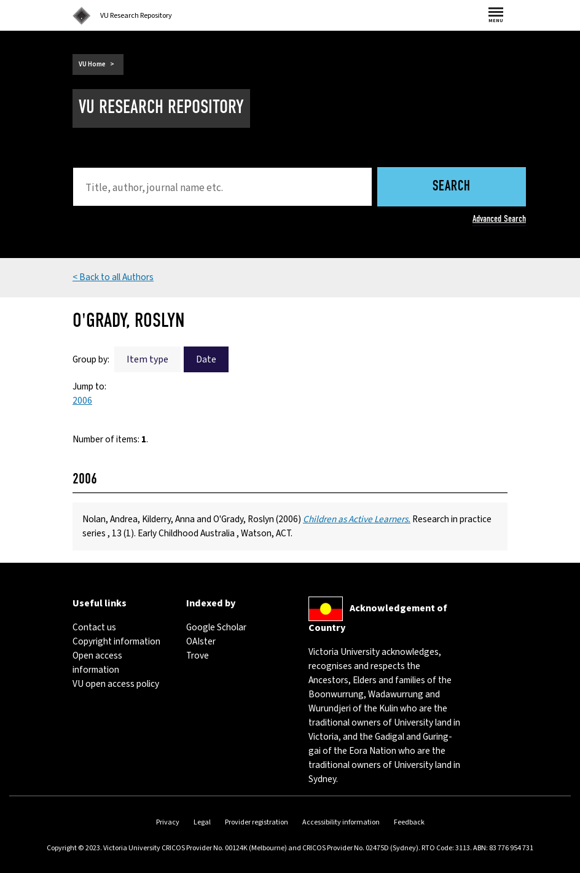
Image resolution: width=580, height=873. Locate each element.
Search (452, 187)
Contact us (94, 627)
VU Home (92, 64)
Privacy (167, 822)
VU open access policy (115, 684)
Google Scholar (216, 627)
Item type (147, 359)
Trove (197, 655)
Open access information (97, 662)
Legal (202, 822)
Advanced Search (499, 218)
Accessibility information (341, 822)
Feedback (409, 822)
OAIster (201, 641)
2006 (82, 400)
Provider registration (256, 822)
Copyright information (116, 641)
